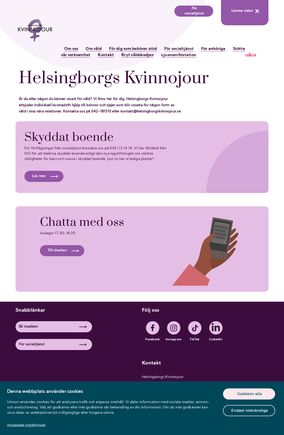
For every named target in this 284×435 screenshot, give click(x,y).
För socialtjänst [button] (53, 344)
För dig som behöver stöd (133, 49)
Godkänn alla (249, 394)
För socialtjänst (194, 11)
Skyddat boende (69, 137)
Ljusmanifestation (178, 55)
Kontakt (106, 55)
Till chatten (63, 250)
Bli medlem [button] (53, 327)
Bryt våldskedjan (137, 55)
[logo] (35, 32)
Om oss (71, 49)
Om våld (94, 49)
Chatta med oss (82, 222)
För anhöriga (213, 49)
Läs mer (45, 176)
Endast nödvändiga (249, 410)
